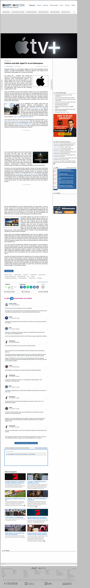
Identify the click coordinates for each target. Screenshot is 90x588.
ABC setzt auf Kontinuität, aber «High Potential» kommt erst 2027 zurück (64, 158)
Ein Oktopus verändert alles (62, 147)
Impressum (69, 577)
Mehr (73, 5)
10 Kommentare (17, 66)
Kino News (5, 579)
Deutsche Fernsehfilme (66, 579)
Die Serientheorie (31, 12)
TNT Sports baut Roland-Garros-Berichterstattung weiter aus (62, 104)
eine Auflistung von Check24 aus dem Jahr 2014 (26, 174)
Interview (14, 573)
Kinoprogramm (59, 579)
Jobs (68, 572)
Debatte (46, 571)
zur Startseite (26, 291)
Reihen (14, 572)
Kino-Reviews (47, 573)
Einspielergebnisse (59, 573)
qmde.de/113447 (44, 281)
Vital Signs (39, 278)
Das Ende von (66, 12)
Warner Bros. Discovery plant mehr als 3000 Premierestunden (64, 155)
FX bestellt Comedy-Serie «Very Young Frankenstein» (63, 95)
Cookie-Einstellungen (71, 576)
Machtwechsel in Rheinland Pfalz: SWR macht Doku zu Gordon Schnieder (65, 110)
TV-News (25, 571)
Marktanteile (37, 572)
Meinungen (54, 5)
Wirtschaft (25, 573)
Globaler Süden (55, 12)
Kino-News (58, 571)
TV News (29, 579)
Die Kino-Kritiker (59, 572)
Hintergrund (15, 571)
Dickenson (25, 274)
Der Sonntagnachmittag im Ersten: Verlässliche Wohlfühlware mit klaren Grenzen (64, 144)
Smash (32, 276)
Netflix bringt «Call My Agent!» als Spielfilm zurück (64, 107)
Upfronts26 (6, 12)
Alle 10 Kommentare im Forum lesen (26, 443)
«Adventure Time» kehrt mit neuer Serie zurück (65, 102)
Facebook (3, 575)
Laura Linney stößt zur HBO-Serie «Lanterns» (65, 97)
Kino (61, 5)
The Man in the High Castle (11, 278)
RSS (2, 571)
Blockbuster (43, 579)
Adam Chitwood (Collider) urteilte (23, 124)
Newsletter (3, 572)
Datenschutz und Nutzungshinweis (70, 575)
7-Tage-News (4, 574)
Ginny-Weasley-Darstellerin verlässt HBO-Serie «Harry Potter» (65, 100)
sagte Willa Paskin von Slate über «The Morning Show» (26, 120)
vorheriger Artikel (9, 291)
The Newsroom (32, 278)
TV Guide (39, 579)
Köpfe (25, 575)
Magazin (32, 5)
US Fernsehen (25, 579)
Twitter (3, 577)
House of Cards (41, 274)
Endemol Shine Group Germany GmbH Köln (63, 171)
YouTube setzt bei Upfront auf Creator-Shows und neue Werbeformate (63, 149)
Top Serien (72, 579)
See (28, 276)
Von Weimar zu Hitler (18, 12)
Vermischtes (26, 572)
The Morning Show (23, 278)
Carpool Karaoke (17, 274)
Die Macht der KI (43, 12)
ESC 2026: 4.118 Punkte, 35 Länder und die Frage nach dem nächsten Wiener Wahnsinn (64, 162)
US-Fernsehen (26, 577)
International (26, 574)
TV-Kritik (46, 572)
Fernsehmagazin (14, 579)
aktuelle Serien (53, 579)
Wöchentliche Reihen (38, 571)
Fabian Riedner (9, 66)
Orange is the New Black (10, 276)
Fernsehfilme (48, 579)
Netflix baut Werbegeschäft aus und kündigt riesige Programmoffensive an (64, 152)
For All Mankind (33, 274)
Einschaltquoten (34, 579)
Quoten (45, 5)
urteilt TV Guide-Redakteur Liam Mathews (23, 116)
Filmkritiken (20, 579)
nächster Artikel (43, 291)
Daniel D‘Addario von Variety (35, 108)
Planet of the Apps (22, 276)
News (39, 5)
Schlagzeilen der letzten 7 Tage (62, 112)
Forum (67, 5)
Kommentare (9, 271)
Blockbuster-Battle (59, 574)
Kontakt (68, 573)
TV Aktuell (9, 579)
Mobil (3, 573)
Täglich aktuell (37, 573)
